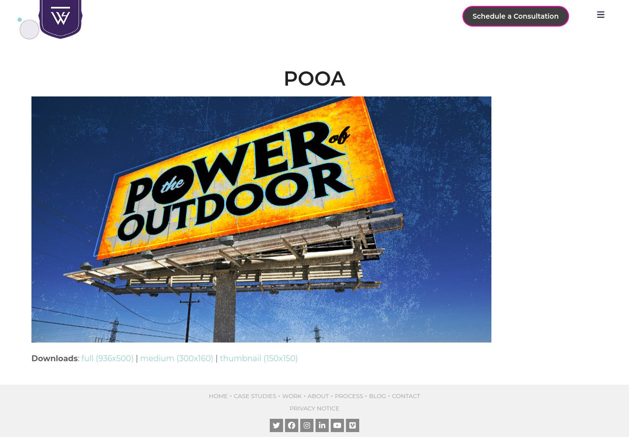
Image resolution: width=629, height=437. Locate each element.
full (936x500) (108, 358)
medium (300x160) (176, 358)
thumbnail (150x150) (259, 358)
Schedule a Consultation (516, 16)
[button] (603, 15)
